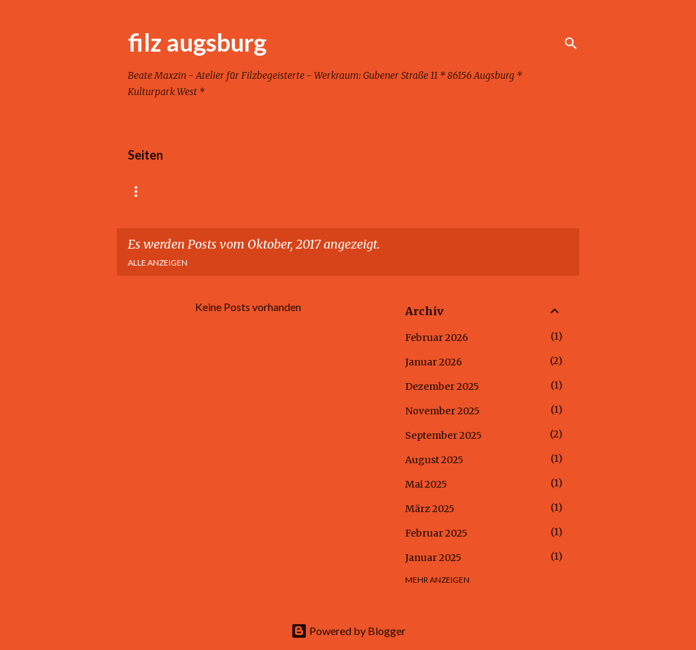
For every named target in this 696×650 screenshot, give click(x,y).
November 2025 (442, 411)
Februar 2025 (436, 533)
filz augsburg (197, 42)
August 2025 (434, 460)
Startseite (153, 191)
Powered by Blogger (348, 630)
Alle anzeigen (158, 262)
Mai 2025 (426, 484)
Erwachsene (354, 191)
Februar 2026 (436, 337)
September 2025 (443, 435)
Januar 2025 (433, 558)
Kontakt (494, 191)
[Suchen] (571, 43)
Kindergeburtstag (252, 191)
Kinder (428, 191)
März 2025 (430, 509)
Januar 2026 (433, 362)
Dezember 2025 (442, 386)
